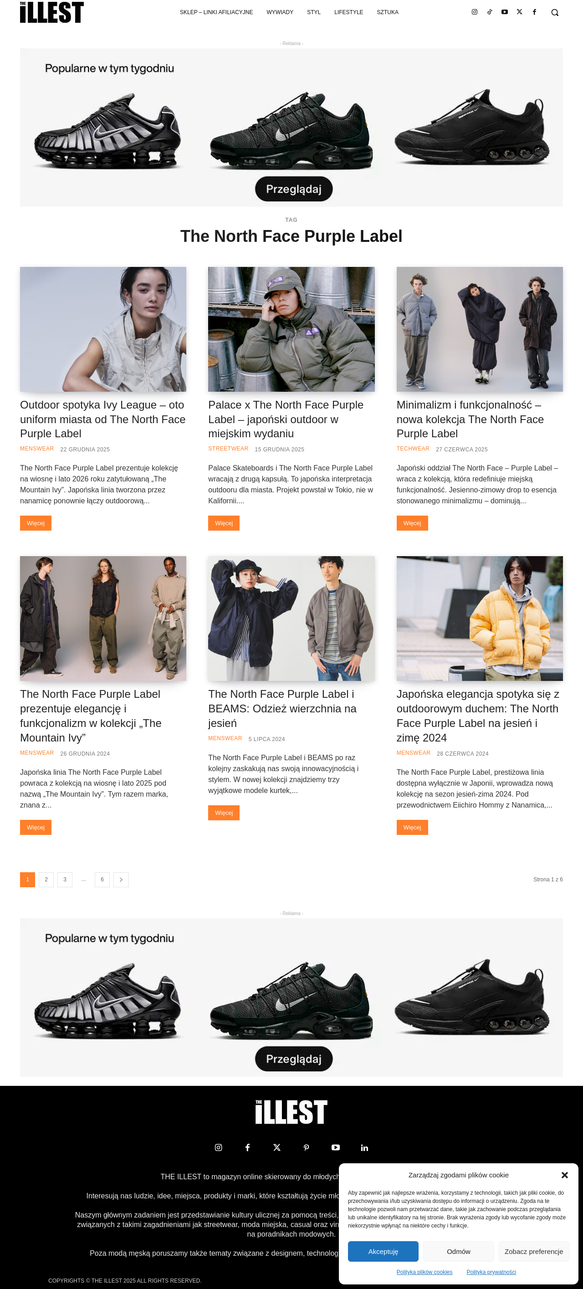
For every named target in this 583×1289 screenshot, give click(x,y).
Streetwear (228, 448)
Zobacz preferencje (534, 1251)
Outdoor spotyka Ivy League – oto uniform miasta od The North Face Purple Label (103, 419)
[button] (564, 1175)
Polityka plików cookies (425, 1272)
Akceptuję (383, 1251)
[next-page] (121, 879)
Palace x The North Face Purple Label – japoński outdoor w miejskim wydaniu (285, 419)
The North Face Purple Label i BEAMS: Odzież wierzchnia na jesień (282, 708)
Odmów (458, 1251)
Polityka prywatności (492, 1272)
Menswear (37, 448)
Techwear (413, 448)
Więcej (36, 523)
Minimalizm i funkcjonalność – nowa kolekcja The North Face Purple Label (470, 419)
